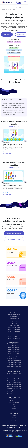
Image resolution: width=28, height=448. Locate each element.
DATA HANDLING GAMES (14, 50)
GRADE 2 (10, 41)
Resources (3, 8)
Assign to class (21, 34)
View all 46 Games (14, 167)
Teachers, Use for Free (14, 239)
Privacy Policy (14, 425)
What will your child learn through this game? (14, 100)
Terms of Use (5, 425)
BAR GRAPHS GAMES (14, 53)
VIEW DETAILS (7, 153)
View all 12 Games (14, 126)
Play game (7, 34)
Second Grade (19, 8)
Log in (19, 2)
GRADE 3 (17, 41)
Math (13, 8)
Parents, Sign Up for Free (14, 233)
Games (9, 8)
